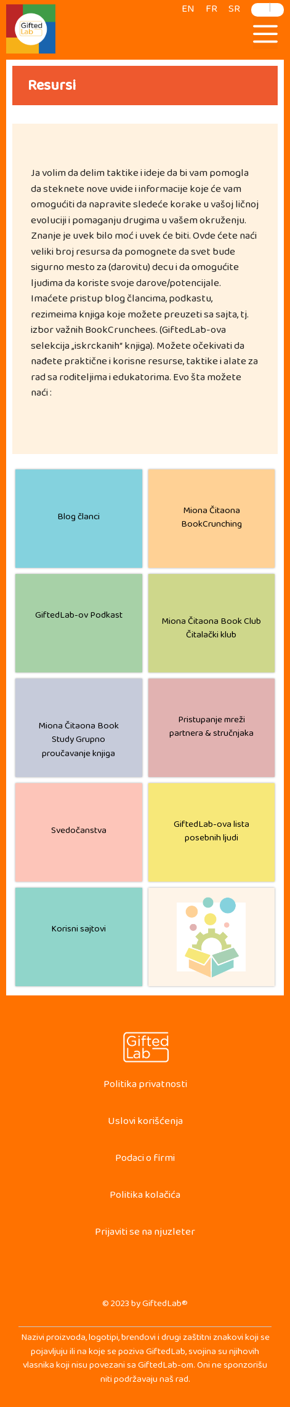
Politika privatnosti (145, 1087)
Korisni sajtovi (78, 931)
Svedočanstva (79, 832)
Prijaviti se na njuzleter (145, 1234)
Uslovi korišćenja (145, 1124)
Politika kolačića (145, 1198)
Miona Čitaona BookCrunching (211, 520)
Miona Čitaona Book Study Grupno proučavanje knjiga (78, 742)
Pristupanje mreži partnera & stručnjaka (211, 729)
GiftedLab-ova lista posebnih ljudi (211, 833)
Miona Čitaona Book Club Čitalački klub (211, 630)
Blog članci (78, 519)
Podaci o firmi (145, 1161)
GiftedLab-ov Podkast (79, 617)
